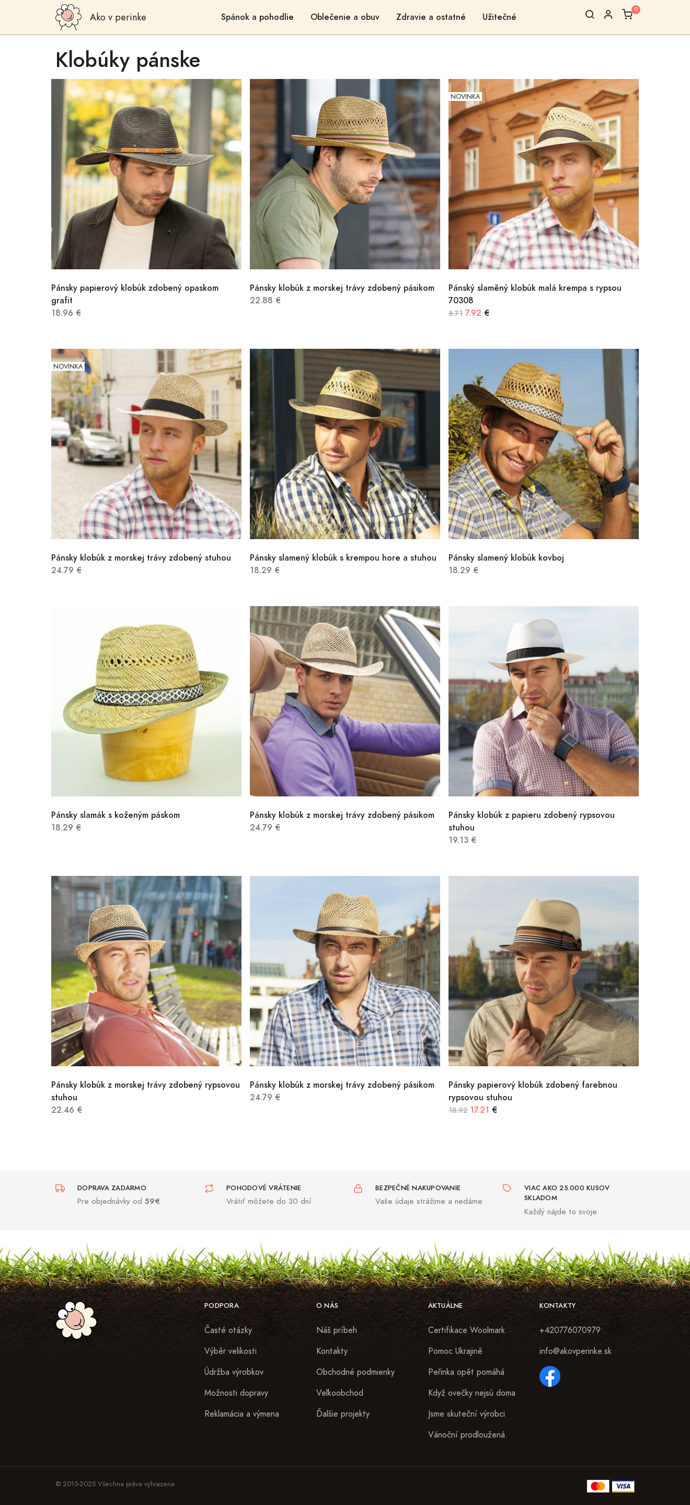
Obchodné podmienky (355, 1372)
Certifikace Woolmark (466, 1330)
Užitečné (499, 17)
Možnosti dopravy (236, 1393)
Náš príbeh (336, 1330)
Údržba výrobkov (233, 1372)
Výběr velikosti (230, 1351)
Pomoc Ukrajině (455, 1351)
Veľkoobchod (339, 1393)
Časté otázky (228, 1330)
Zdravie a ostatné (431, 17)
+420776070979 (570, 1330)
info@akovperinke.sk (575, 1351)
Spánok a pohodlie (257, 17)
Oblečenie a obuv (345, 17)
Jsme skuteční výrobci (466, 1414)
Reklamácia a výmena (241, 1414)
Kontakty (332, 1351)
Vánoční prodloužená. (468, 1435)
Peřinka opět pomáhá (466, 1372)
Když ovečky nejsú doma (471, 1393)
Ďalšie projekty (343, 1414)
